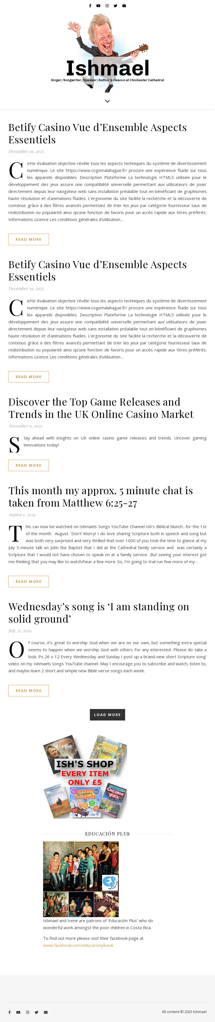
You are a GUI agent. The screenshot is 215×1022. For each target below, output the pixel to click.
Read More (29, 239)
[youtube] (98, 5)
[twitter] (116, 5)
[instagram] (107, 5)
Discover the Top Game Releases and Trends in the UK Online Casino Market (101, 407)
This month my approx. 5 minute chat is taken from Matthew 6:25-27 (100, 496)
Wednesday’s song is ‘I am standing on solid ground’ (99, 612)
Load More (107, 714)
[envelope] (124, 5)
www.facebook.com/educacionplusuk (78, 945)
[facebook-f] (90, 5)
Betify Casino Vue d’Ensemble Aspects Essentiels (97, 133)
